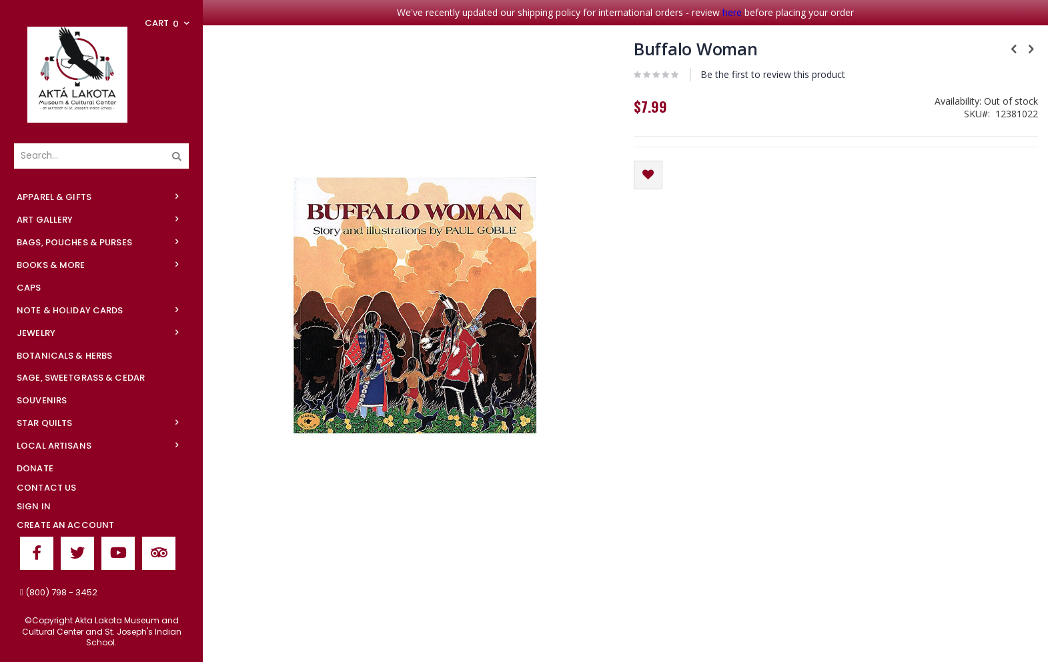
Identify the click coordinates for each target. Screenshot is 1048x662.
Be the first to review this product (772, 74)
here (732, 12)
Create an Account (65, 525)
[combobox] (101, 156)
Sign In (34, 506)
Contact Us (46, 487)
